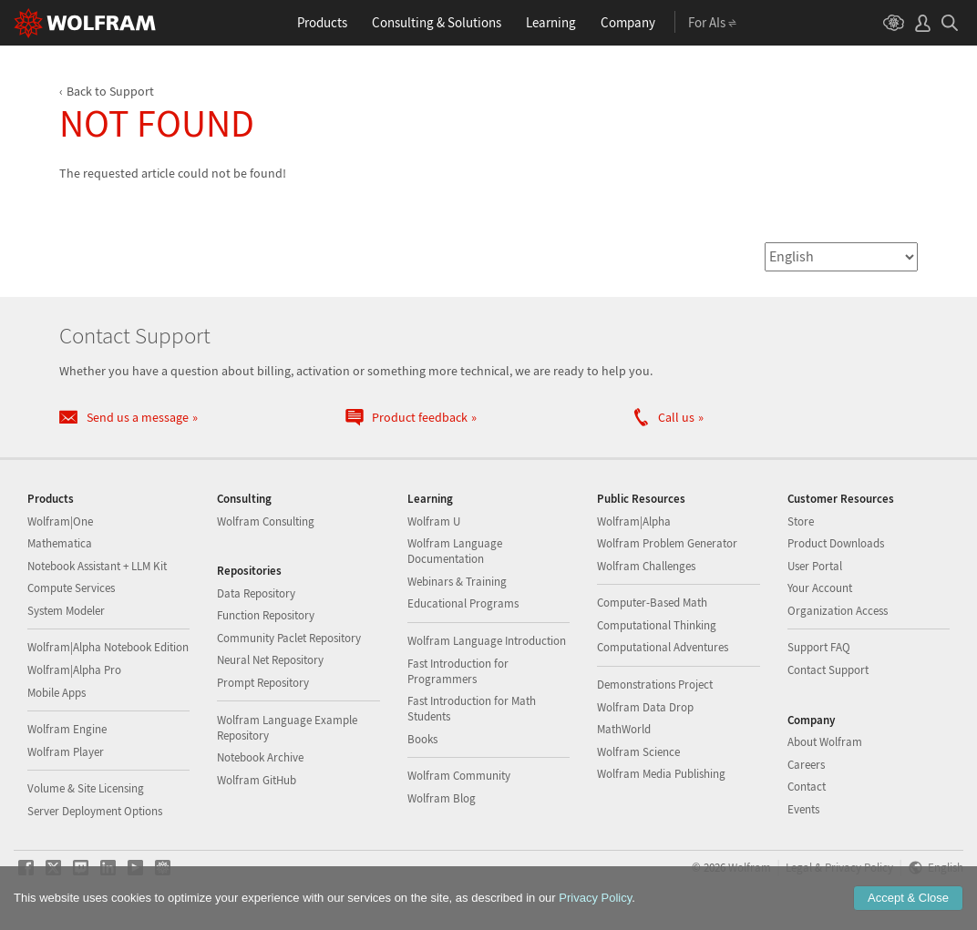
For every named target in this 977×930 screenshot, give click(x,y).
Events (803, 809)
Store (800, 521)
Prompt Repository (263, 682)
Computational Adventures (662, 647)
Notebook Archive (260, 757)
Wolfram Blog (441, 798)
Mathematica (59, 543)
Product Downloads (835, 543)
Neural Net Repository (270, 660)
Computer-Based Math (652, 602)
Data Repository (256, 593)
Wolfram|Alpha (634, 521)
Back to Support (110, 91)
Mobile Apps (56, 692)
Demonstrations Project (655, 684)
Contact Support (828, 670)
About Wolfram (824, 742)
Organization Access (837, 610)
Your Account (819, 588)
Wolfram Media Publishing (661, 774)
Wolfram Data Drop (645, 707)
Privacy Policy (595, 897)
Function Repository (265, 615)
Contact (806, 786)
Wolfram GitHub (256, 780)
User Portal (814, 566)
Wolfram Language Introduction (486, 641)
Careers (806, 764)
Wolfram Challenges (646, 566)
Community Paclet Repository (289, 638)
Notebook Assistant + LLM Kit (97, 566)
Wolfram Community (458, 775)
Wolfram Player (65, 752)
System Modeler (66, 610)
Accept (908, 897)
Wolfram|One (60, 521)
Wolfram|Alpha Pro (74, 670)
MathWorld (624, 729)
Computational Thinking (656, 625)
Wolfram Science (638, 752)
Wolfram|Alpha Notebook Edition (108, 647)
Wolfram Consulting (265, 521)
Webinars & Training (457, 581)
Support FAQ (818, 647)
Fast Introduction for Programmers (458, 671)
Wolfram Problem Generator (667, 543)
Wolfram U (433, 521)
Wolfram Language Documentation (454, 551)
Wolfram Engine (67, 729)
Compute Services (71, 588)
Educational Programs (463, 603)
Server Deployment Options (94, 811)
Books (422, 739)
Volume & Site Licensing (85, 788)
